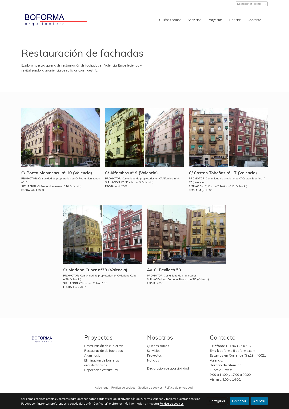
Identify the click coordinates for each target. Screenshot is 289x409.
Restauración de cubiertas (103, 346)
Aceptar (259, 401)
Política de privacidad (179, 387)
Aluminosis (92, 355)
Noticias (153, 360)
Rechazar (239, 401)
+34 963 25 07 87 (238, 346)
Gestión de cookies (150, 387)
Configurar (217, 401)
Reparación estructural (101, 370)
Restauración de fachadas (103, 351)
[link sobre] (50, 338)
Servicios (154, 351)
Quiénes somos (158, 346)
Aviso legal (102, 387)
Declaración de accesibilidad (168, 368)
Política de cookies (123, 387)
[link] (56, 20)
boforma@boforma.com (237, 351)
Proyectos (154, 355)
